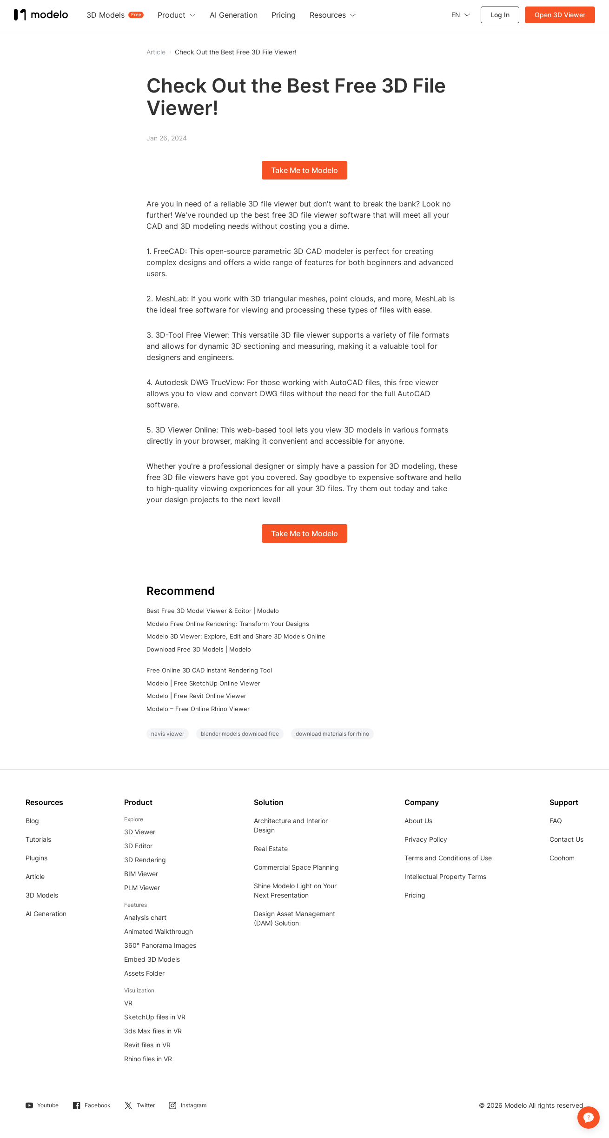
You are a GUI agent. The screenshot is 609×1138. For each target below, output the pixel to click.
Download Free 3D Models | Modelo (198, 649)
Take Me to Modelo (304, 170)
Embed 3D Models (152, 959)
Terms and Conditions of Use (448, 858)
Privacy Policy (425, 839)
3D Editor (138, 846)
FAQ (555, 821)
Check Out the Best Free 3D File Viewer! (236, 52)
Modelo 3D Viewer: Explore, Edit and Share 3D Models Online (235, 636)
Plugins (36, 858)
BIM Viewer (141, 874)
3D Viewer (139, 832)
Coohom (562, 858)
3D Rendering (145, 860)
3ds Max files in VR (153, 1031)
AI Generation (46, 914)
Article (35, 876)
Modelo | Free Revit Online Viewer (196, 695)
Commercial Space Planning (296, 867)
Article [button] (155, 52)
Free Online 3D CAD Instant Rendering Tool (209, 670)
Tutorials (38, 839)
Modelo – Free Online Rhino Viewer (198, 708)
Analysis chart (145, 917)
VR (128, 1003)
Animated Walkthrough (158, 931)
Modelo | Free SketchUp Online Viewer (203, 683)
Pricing (414, 895)
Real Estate (271, 848)
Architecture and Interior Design (291, 825)
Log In (500, 15)
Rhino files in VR (148, 1059)
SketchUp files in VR (154, 1017)
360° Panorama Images (160, 945)
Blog (32, 821)
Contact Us (566, 839)
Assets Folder (144, 973)
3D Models (42, 895)
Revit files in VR (147, 1045)
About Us (418, 821)
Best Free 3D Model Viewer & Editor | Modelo (212, 610)
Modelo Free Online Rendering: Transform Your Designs (227, 623)
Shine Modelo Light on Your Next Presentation (295, 890)
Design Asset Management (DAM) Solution (294, 918)
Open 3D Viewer (560, 15)
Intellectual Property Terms (445, 876)
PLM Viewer (142, 888)
